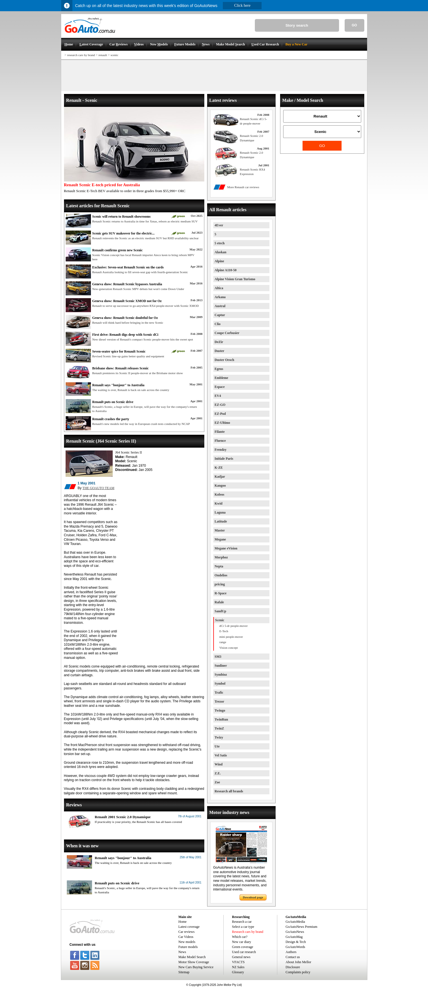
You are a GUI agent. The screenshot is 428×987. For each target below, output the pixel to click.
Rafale (219, 602)
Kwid (219, 503)
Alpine (219, 261)
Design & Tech (296, 942)
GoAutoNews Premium (301, 927)
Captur (220, 315)
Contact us (293, 957)
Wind (219, 764)
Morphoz (221, 557)
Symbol (220, 683)
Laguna (220, 512)
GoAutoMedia (295, 922)
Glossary (238, 972)
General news (241, 957)
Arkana (220, 297)
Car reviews (186, 932)
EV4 (218, 396)
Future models (188, 947)
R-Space (221, 593)
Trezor (219, 701)
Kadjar (220, 476)
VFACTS (238, 962)
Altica (219, 288)
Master (220, 530)
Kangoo (220, 485)
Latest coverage (189, 927)
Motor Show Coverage (193, 962)
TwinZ (219, 728)
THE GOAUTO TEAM (99, 488)
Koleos (220, 494)
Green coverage (242, 947)
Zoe (217, 782)
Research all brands (229, 791)
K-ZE (219, 468)
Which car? (240, 937)
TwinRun (221, 719)
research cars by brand (81, 55)
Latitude (221, 521)
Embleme (221, 378)
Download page (253, 897)
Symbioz (221, 675)
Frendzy (220, 450)
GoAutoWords (295, 947)
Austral (220, 306)
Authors (291, 952)
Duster (220, 351)
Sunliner (221, 666)
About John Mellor (298, 962)
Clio (218, 324)
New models (186, 942)
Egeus (219, 369)
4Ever (219, 225)
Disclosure (293, 967)
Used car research (244, 952)
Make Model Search (192, 957)
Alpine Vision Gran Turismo (235, 279)
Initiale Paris (224, 459)
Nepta (219, 566)
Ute (217, 746)
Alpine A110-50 (226, 270)
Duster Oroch (224, 360)
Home (182, 922)
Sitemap (183, 972)
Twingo (220, 710)
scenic (114, 55)
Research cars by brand (248, 932)
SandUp (220, 611)
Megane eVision (226, 548)
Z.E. (218, 773)
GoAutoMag (294, 937)
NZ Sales (238, 967)
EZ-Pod (220, 414)
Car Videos (185, 937)
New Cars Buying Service (196, 967)
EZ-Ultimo (222, 423)
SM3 (218, 657)
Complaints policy (298, 972)
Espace (220, 387)
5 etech (220, 243)
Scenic (220, 620)
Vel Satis (221, 755)
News (182, 952)
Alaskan (220, 252)
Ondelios (221, 575)
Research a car (242, 922)
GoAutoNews (295, 932)
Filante (220, 432)
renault (103, 55)
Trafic (219, 692)
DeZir (219, 342)
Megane (220, 539)
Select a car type (243, 927)
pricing (220, 584)
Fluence (220, 441)
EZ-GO (220, 405)
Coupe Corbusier (227, 333)
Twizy (219, 737)
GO (354, 25)
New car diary (241, 942)
